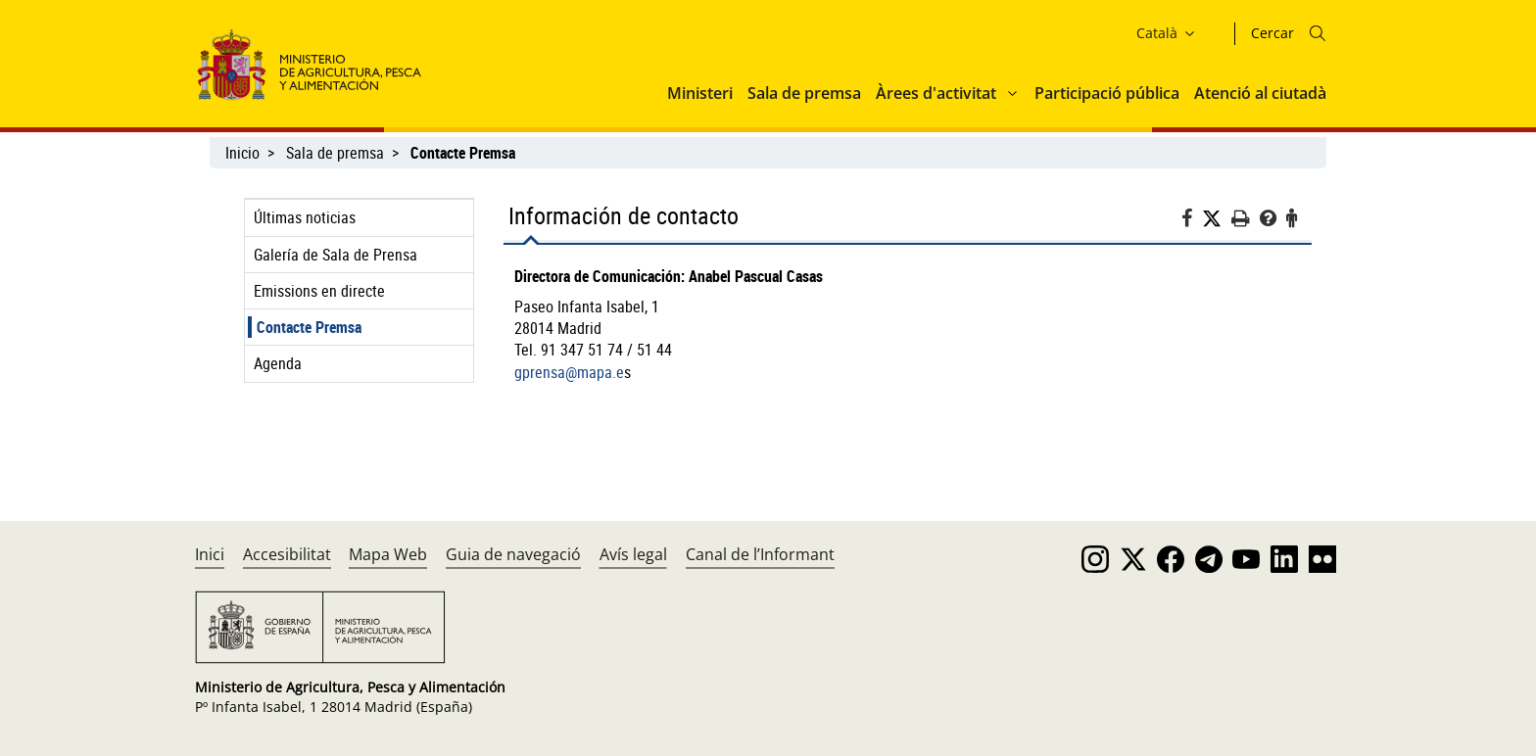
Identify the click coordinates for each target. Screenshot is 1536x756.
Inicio (242, 153)
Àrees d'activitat (936, 93)
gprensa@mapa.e (569, 372)
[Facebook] (1191, 221)
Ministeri (700, 93)
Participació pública (1106, 93)
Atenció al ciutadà (1260, 93)
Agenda (278, 363)
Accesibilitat (287, 554)
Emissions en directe (319, 291)
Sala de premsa (804, 93)
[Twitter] (1216, 219)
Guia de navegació (513, 554)
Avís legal (633, 554)
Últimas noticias (305, 217)
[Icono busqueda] (1317, 33)
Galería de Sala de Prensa (335, 254)
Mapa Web (388, 554)
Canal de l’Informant (760, 554)
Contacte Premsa (309, 327)
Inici (209, 554)
